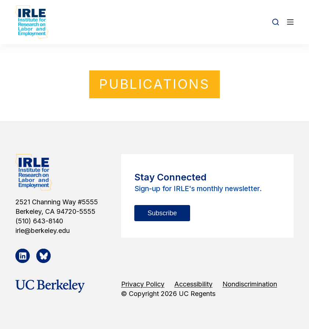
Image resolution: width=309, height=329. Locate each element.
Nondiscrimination (249, 284)
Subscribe (162, 213)
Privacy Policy (142, 284)
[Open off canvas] (290, 22)
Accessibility (193, 284)
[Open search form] (275, 22)
